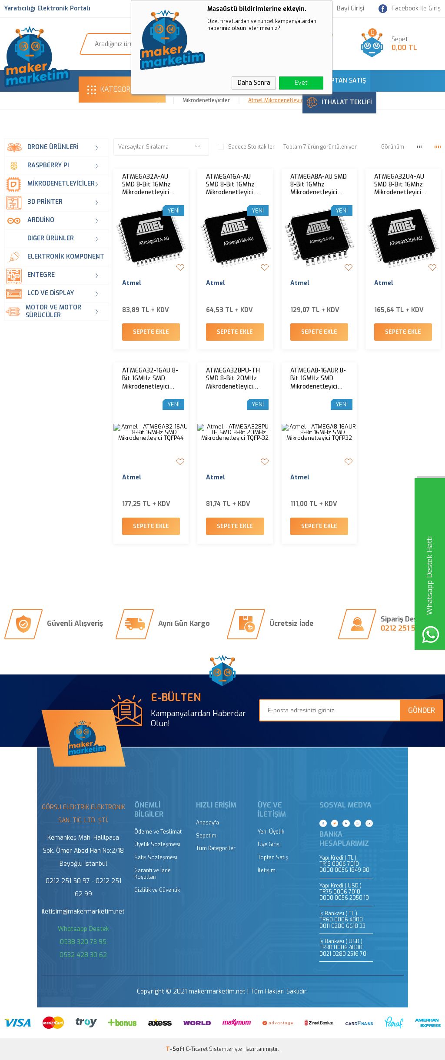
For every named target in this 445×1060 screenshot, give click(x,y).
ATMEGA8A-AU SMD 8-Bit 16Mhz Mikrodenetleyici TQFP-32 (318, 184)
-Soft (176, 1049)
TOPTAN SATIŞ (336, 80)
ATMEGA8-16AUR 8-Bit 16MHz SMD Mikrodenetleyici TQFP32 (318, 378)
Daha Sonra (254, 83)
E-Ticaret (197, 1049)
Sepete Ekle (151, 332)
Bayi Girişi (345, 9)
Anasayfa (207, 823)
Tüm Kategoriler (216, 848)
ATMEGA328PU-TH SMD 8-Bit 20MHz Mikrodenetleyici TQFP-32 (233, 378)
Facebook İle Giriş (410, 8)
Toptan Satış (273, 857)
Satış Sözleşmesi (155, 857)
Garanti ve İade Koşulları (152, 874)
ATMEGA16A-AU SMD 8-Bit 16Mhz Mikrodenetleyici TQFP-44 (230, 184)
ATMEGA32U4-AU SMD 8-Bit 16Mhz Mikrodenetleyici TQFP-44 (399, 184)
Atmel (131, 283)
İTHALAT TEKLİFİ (339, 102)
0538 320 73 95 (83, 942)
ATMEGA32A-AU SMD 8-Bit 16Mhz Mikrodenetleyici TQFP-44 (146, 184)
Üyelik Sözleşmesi (157, 844)
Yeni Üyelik (271, 832)
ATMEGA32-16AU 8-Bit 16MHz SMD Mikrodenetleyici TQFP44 (150, 378)
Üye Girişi (269, 844)
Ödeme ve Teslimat (158, 832)
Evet (301, 83)
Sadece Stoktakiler (246, 146)
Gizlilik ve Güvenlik (157, 890)
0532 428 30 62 (83, 955)
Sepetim (206, 836)
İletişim (267, 870)
